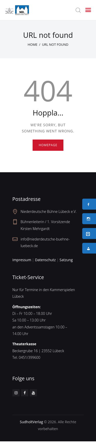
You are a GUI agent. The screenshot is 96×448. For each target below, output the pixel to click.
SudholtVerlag (31, 421)
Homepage (48, 145)
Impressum (21, 259)
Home (32, 44)
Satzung (66, 259)
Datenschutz (45, 259)
